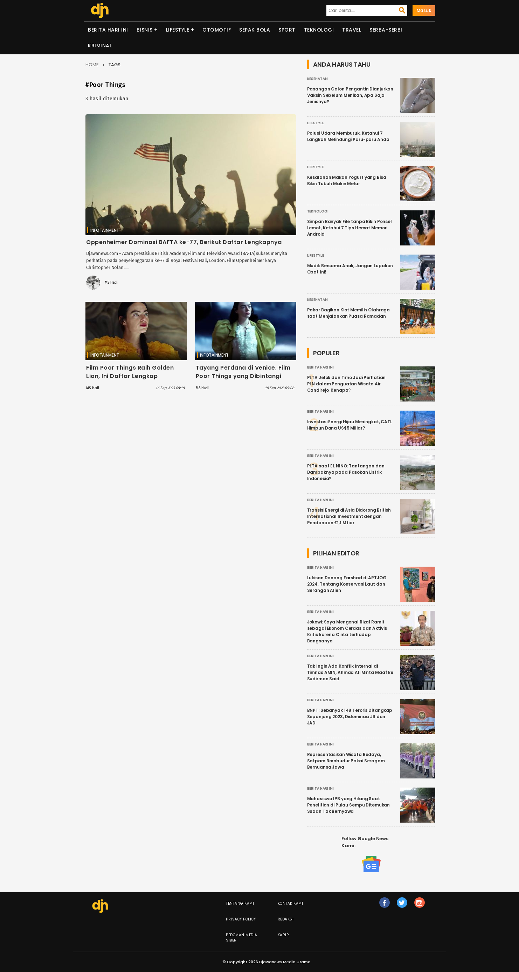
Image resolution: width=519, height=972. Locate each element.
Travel (351, 29)
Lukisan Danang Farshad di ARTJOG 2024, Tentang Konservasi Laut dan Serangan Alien (347, 584)
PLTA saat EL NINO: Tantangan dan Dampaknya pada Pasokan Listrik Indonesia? (346, 472)
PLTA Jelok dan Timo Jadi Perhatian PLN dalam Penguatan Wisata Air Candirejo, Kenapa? (346, 383)
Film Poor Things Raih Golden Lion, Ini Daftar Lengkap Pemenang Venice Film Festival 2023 (133, 380)
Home (92, 64)
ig (419, 905)
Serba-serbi (385, 29)
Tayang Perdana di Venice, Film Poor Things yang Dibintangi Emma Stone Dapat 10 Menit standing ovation (243, 380)
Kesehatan (317, 78)
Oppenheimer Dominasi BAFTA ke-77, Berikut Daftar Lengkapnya (184, 242)
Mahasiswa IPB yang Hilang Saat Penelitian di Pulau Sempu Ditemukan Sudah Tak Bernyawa (348, 805)
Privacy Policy (241, 919)
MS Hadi (111, 283)
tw (402, 905)
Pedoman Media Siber (241, 937)
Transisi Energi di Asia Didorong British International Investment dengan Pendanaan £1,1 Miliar (349, 516)
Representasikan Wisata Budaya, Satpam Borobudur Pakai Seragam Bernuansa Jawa (346, 760)
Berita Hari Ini (108, 29)
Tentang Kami (240, 903)
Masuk (424, 10)
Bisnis (145, 29)
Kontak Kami (290, 903)
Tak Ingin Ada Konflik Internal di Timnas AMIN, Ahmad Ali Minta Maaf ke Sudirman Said (350, 672)
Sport (287, 29)
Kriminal (100, 45)
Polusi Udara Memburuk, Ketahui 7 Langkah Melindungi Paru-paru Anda (348, 136)
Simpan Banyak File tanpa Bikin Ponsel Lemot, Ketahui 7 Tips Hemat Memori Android (349, 227)
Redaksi (286, 919)
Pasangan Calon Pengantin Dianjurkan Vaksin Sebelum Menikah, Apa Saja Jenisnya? (350, 95)
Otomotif (216, 29)
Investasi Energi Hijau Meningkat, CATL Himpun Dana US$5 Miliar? (349, 425)
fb (384, 905)
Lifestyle (177, 29)
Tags (114, 64)
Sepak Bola (254, 29)
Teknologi (319, 29)
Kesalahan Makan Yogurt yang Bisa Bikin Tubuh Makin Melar (346, 180)
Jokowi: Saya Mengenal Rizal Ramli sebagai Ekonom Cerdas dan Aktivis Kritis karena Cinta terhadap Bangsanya (347, 631)
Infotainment (104, 230)
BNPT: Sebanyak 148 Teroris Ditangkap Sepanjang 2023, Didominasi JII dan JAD (350, 716)
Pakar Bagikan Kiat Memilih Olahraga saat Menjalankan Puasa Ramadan (348, 313)
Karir (283, 935)
